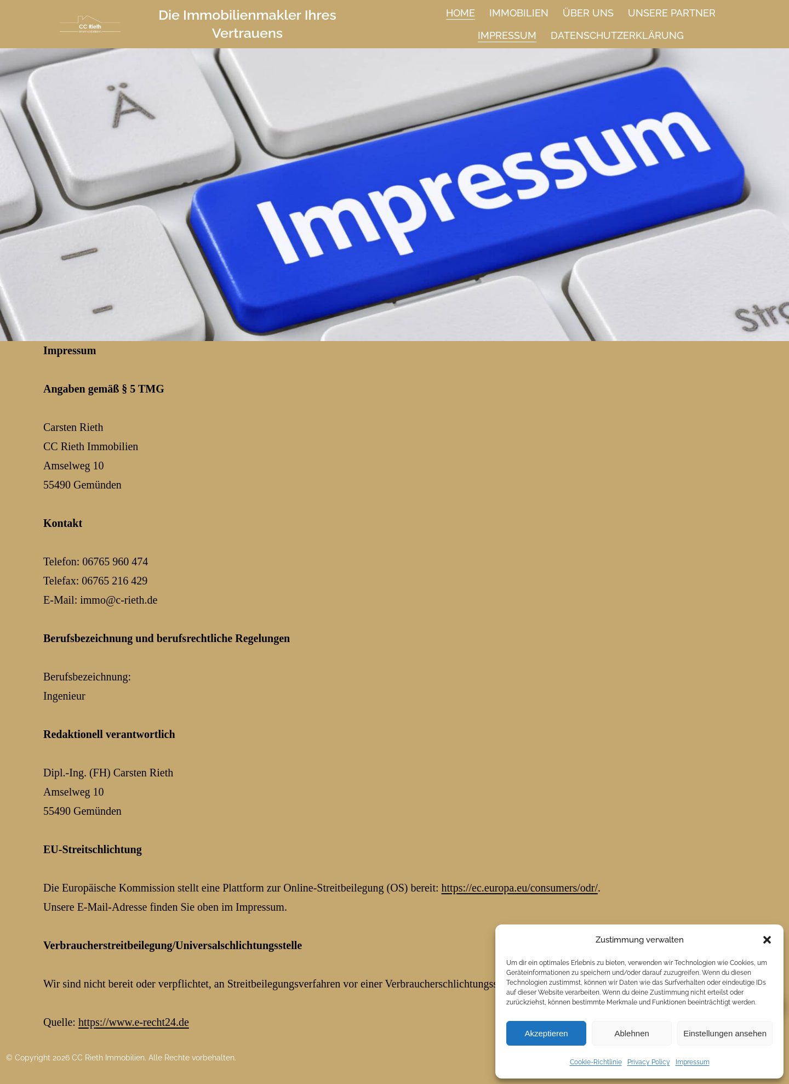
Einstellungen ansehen (725, 1033)
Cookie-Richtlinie (596, 1062)
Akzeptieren (546, 1033)
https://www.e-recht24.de (326, 852)
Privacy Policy (648, 1062)
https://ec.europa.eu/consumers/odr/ (427, 817)
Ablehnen (631, 1033)
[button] (767, 939)
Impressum (693, 1062)
